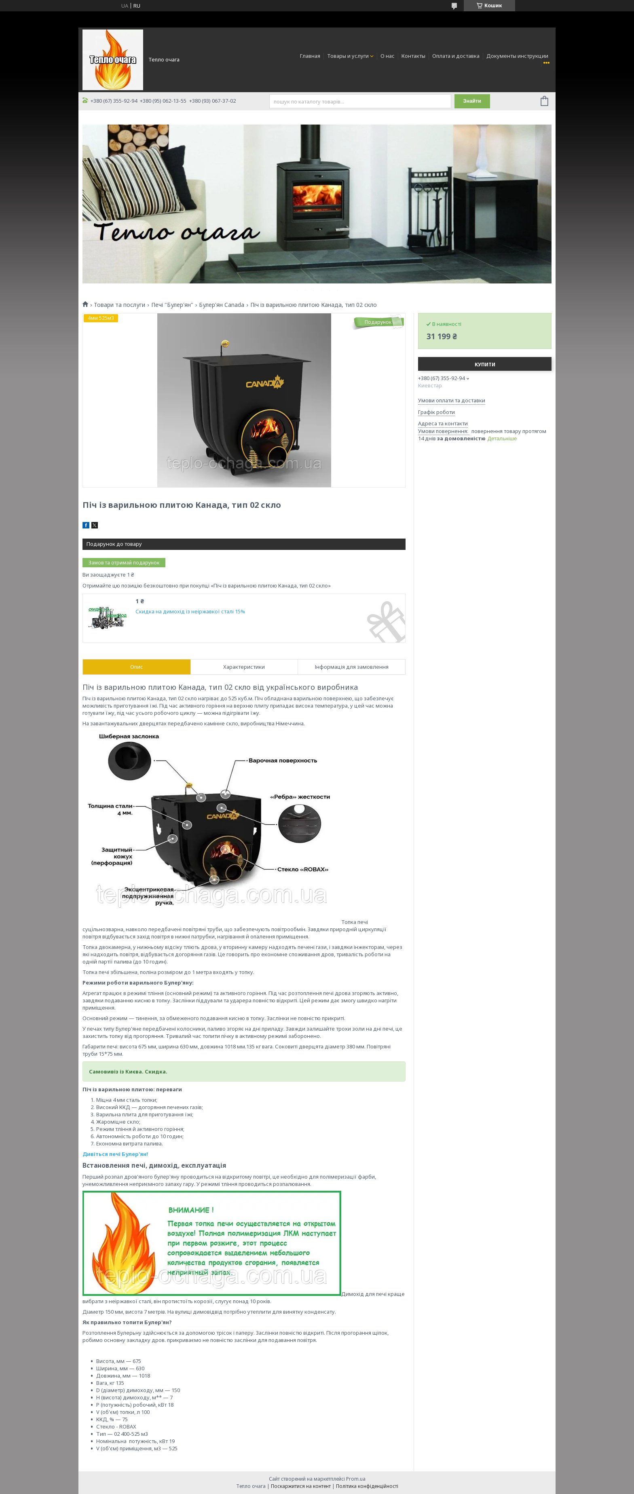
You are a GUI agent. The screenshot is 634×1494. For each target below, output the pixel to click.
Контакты (413, 55)
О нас (387, 55)
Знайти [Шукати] (472, 101)
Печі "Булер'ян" (172, 305)
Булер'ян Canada (221, 305)
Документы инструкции (517, 55)
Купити (485, 364)
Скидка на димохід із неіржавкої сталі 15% (190, 611)
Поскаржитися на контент (301, 1486)
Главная (310, 55)
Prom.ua (356, 1478)
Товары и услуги (348, 55)
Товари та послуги (119, 305)
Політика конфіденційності (367, 1486)
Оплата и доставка (456, 55)
